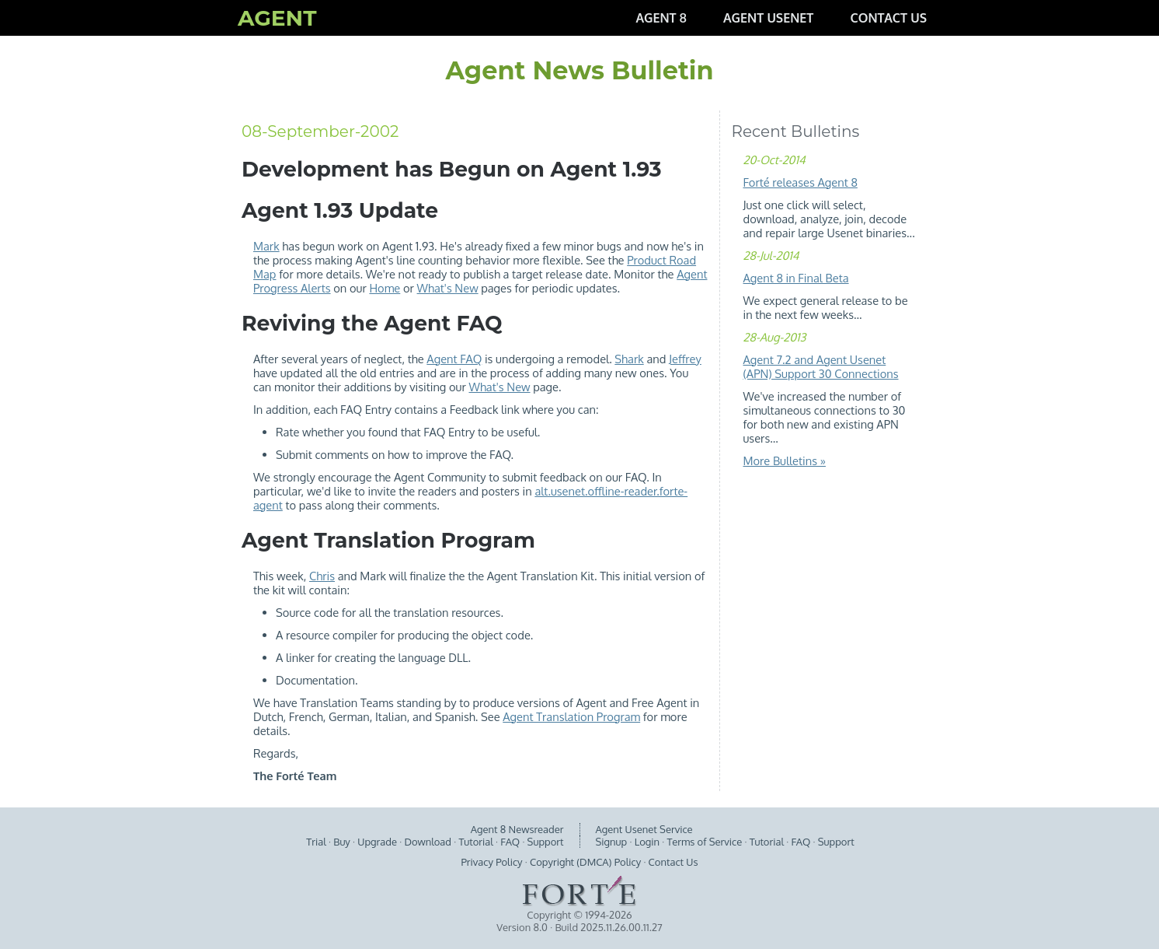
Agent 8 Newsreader (517, 829)
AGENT (277, 18)
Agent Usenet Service (644, 829)
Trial (316, 841)
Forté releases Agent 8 (800, 182)
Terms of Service (705, 841)
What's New (448, 288)
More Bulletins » (784, 460)
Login (647, 841)
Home (384, 288)
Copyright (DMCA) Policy (585, 862)
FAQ (510, 841)
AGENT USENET (768, 18)
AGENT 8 (660, 18)
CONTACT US (889, 18)
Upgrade (377, 841)
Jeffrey (685, 359)
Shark (628, 359)
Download (427, 841)
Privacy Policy (492, 862)
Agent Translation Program (571, 716)
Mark (266, 246)
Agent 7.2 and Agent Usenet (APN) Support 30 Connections (821, 366)
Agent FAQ (454, 359)
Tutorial (475, 841)
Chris (322, 576)
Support (545, 841)
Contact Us (673, 862)
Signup (612, 841)
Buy (341, 841)
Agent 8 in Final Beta (796, 278)
